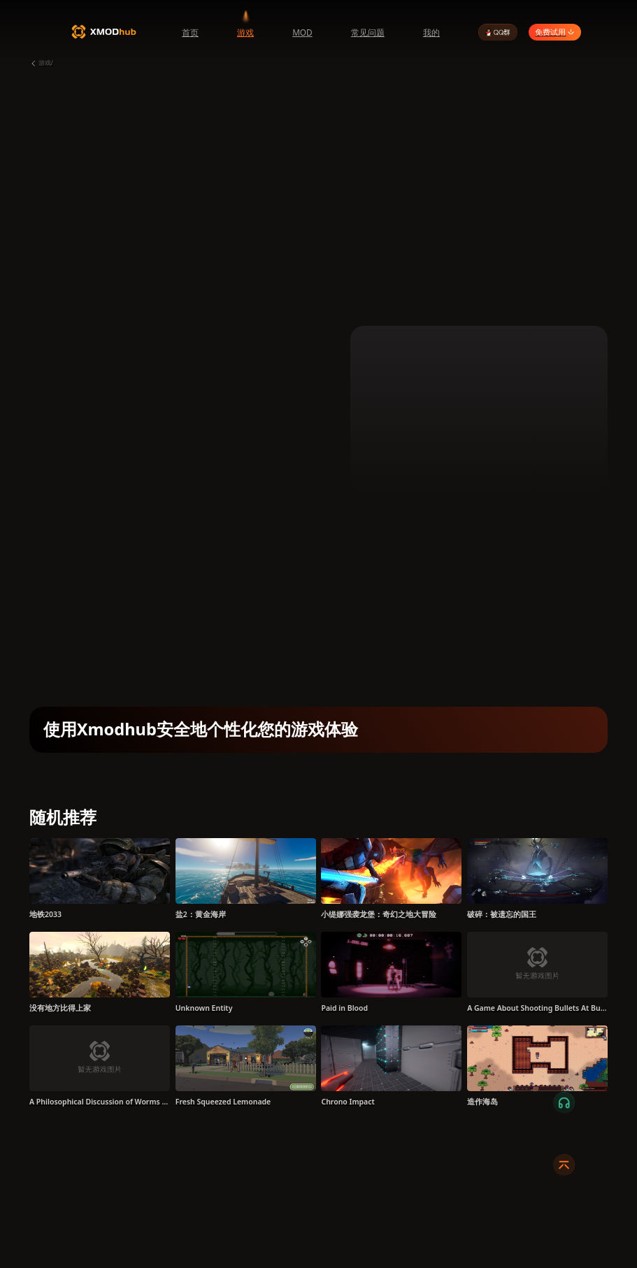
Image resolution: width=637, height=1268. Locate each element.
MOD (302, 32)
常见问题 (368, 32)
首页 (190, 32)
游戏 (245, 32)
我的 (431, 32)
